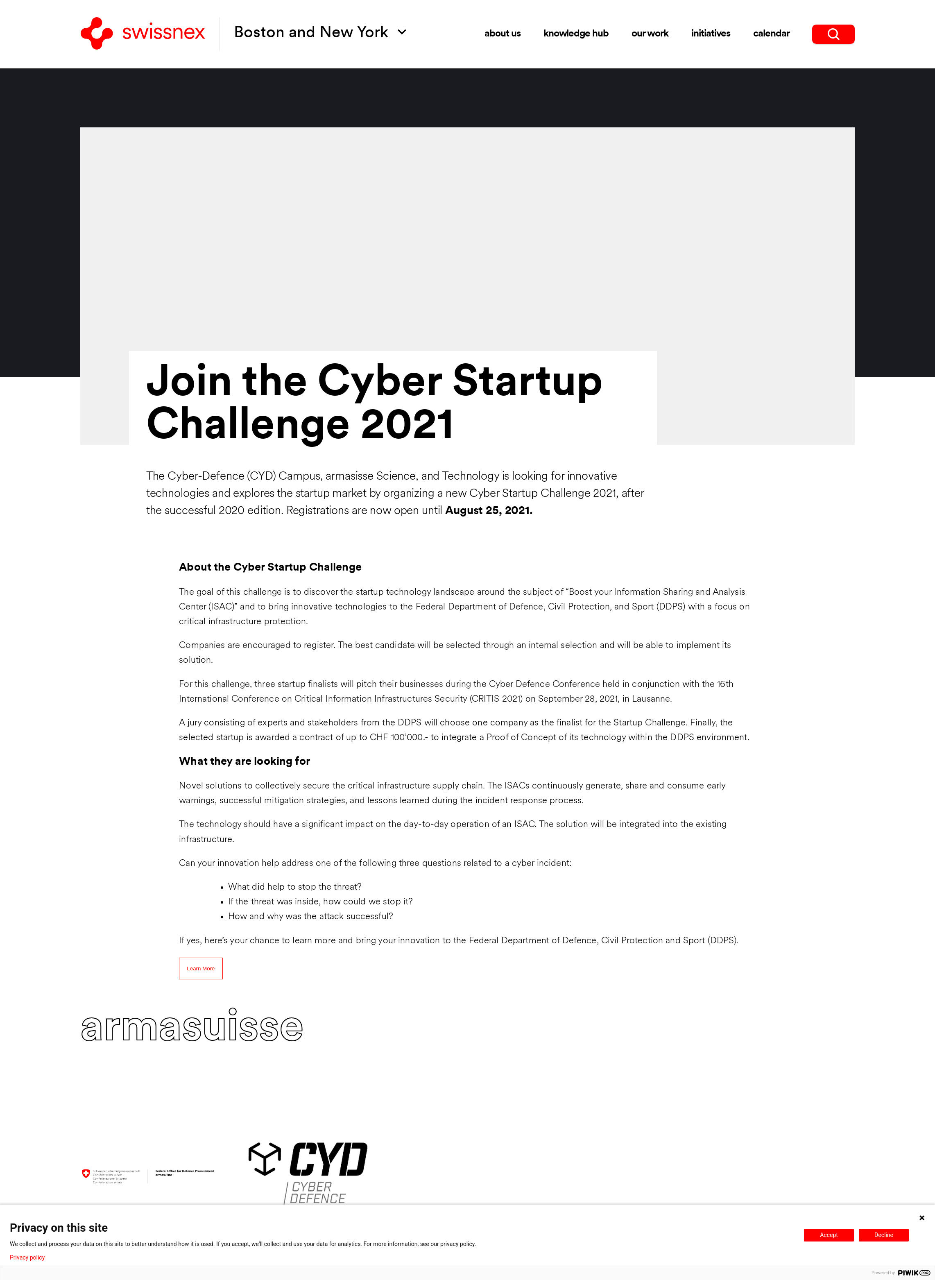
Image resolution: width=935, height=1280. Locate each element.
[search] (833, 34)
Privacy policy (27, 1257)
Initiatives (711, 34)
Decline (883, 1235)
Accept (829, 1235)
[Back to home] (143, 34)
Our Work (650, 34)
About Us (502, 34)
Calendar (771, 34)
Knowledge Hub (576, 34)
